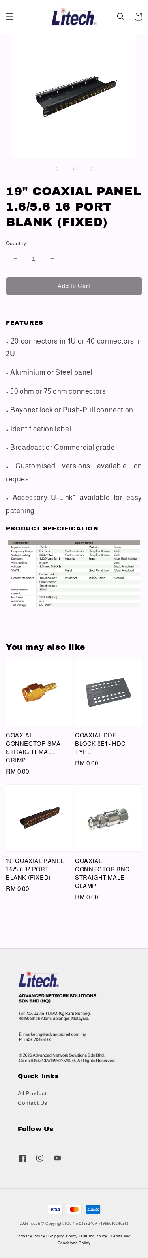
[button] (10, 16)
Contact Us (32, 1103)
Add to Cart (74, 285)
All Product (32, 1093)
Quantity (16, 243)
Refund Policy (94, 1236)
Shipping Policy (63, 1236)
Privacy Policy (31, 1236)
